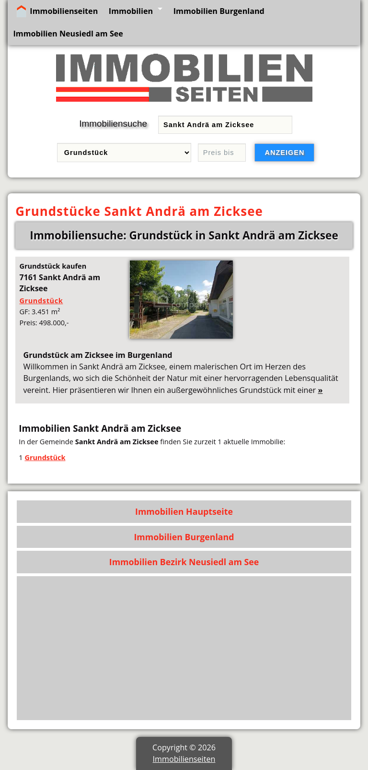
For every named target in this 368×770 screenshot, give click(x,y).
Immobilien (131, 11)
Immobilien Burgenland (218, 11)
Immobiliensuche (113, 123)
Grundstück (41, 300)
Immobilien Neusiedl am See (68, 33)
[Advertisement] (184, 648)
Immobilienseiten (64, 11)
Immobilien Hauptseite (184, 511)
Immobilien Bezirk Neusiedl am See (184, 562)
